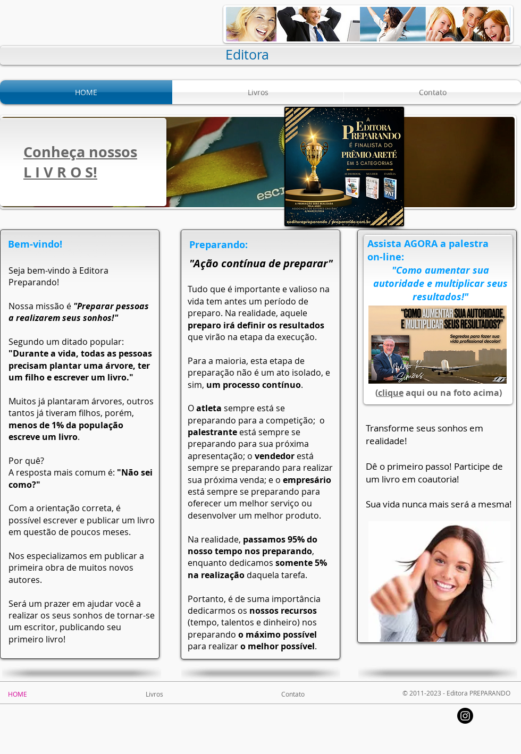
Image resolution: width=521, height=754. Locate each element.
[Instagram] (465, 716)
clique (391, 393)
